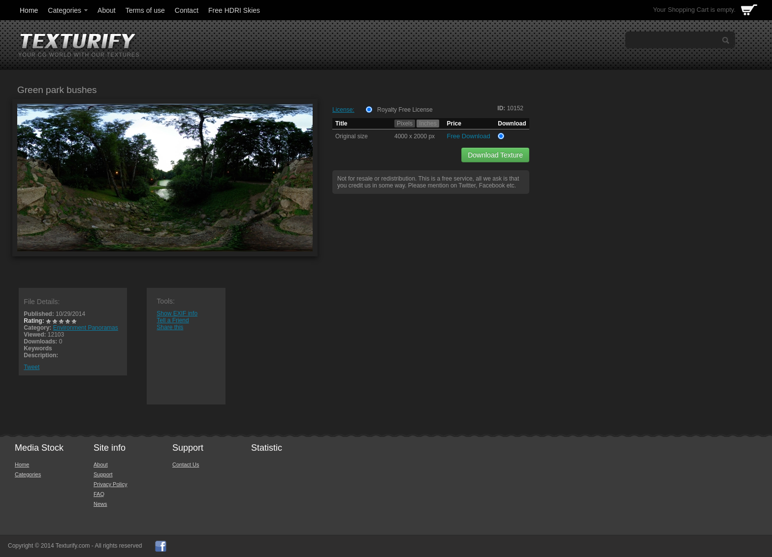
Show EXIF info (177, 313)
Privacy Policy (110, 484)
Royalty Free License (405, 109)
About (106, 10)
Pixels (405, 123)
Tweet (31, 367)
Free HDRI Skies (234, 10)
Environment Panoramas (85, 327)
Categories (68, 10)
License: (343, 109)
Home (29, 10)
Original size (351, 136)
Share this (170, 327)
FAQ (99, 494)
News (100, 504)
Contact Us (185, 464)
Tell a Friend (173, 320)
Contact (186, 10)
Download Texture (495, 155)
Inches (427, 123)
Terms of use (145, 10)
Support (103, 474)
